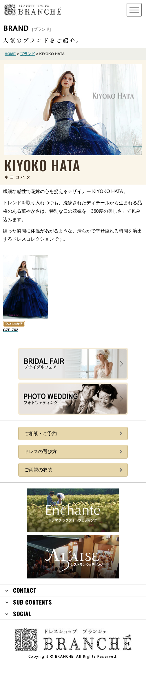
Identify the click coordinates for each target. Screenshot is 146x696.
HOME (10, 54)
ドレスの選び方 (40, 451)
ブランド (27, 54)
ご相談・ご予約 (40, 433)
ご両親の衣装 (38, 469)
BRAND (27, 28)
